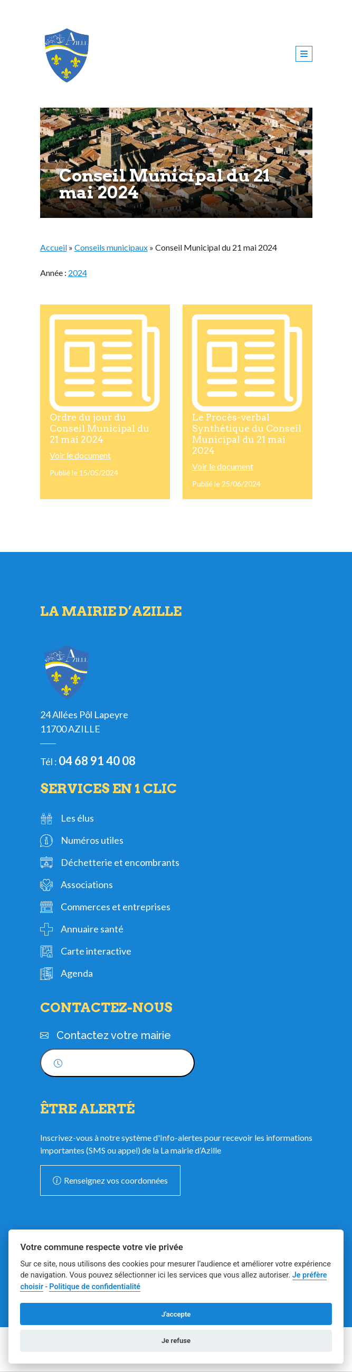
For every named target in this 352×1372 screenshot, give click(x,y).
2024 (77, 273)
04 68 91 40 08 (97, 761)
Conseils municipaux (111, 247)
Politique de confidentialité (94, 1286)
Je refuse (176, 1341)
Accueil (53, 247)
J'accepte (176, 1314)
